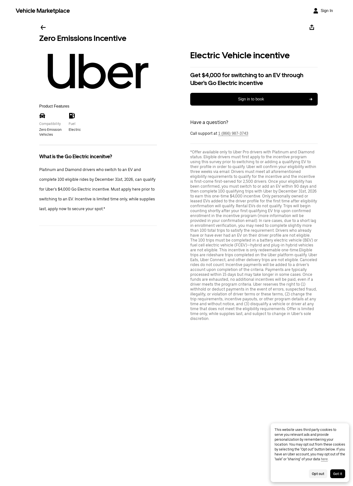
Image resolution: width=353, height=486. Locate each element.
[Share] (312, 27)
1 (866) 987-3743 (233, 133)
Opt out (318, 474)
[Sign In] (323, 10)
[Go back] (43, 27)
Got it (337, 474)
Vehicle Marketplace (43, 10)
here (324, 459)
